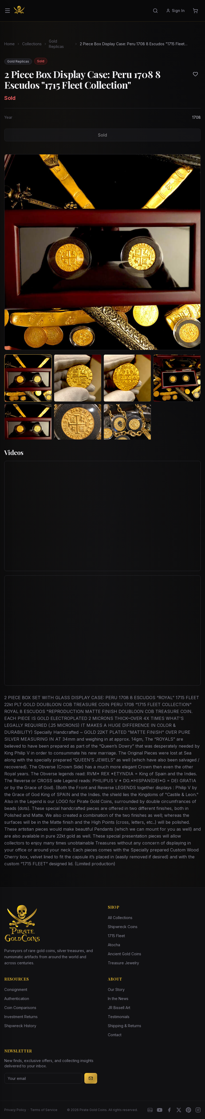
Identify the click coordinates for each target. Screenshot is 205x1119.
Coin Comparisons (20, 1007)
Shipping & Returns (124, 1025)
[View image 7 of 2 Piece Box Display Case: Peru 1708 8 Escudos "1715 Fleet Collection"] (127, 427)
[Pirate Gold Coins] (19, 11)
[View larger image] (102, 252)
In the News (118, 998)
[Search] (155, 10)
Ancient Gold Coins (124, 954)
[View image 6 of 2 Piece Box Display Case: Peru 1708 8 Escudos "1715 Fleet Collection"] (77, 427)
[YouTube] (159, 1110)
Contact (114, 1034)
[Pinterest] (188, 1110)
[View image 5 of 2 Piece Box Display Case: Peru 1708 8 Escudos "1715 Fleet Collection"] (28, 427)
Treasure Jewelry (123, 963)
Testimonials (118, 1016)
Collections (32, 44)
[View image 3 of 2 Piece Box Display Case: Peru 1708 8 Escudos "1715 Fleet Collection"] (127, 378)
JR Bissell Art (119, 1007)
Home (9, 44)
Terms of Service (43, 1110)
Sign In (175, 10)
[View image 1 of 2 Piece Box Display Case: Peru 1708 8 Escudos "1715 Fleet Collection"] (28, 378)
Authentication (16, 998)
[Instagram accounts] (198, 1110)
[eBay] (150, 1110)
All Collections (120, 917)
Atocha (114, 944)
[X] (179, 1110)
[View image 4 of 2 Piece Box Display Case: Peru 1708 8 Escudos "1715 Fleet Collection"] (177, 378)
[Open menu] (7, 10)
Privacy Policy (15, 1110)
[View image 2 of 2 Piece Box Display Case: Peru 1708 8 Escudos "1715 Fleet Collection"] (77, 378)
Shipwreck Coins (122, 926)
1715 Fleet (116, 935)
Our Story (116, 989)
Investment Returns (21, 1016)
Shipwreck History (20, 1025)
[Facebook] (169, 1110)
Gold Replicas (56, 44)
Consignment (15, 989)
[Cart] (195, 10)
